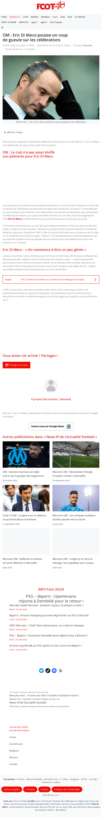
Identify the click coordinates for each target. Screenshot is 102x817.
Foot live (21, 779)
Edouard (65, 399)
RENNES (34, 16)
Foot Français (56, 22)
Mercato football (34, 779)
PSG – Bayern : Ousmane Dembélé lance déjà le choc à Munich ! (48, 635)
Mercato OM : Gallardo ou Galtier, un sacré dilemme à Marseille (23, 560)
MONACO (45, 16)
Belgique (14, 750)
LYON (25, 16)
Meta (65, 779)
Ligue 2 (44, 22)
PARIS (4, 16)
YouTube (93, 779)
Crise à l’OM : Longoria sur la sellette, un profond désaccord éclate (24, 517)
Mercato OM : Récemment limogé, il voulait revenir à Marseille (72, 473)
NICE (70, 16)
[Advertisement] (51, 180)
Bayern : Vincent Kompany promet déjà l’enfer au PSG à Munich (49, 615)
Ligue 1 (34, 22)
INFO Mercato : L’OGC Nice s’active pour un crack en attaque (47, 625)
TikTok (84, 779)
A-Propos (30, 789)
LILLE (55, 16)
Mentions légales (12, 789)
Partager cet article (16, 365)
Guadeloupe (15, 743)
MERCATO (24, 22)
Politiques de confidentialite (67, 789)
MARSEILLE (15, 16)
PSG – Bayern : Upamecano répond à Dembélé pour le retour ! (51, 598)
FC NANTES (80, 16)
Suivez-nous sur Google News (51, 426)
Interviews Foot (50, 779)
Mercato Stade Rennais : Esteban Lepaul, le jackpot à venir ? (46, 605)
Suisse (12, 736)
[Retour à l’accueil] (51, 6)
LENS (62, 16)
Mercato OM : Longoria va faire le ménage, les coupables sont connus (73, 560)
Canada (13, 763)
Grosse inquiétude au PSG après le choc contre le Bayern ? (45, 645)
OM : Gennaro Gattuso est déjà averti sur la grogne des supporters (23, 473)
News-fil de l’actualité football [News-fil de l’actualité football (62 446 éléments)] (27, 702)
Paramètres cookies (51, 782)
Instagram (74, 779)
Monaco (13, 757)
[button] (2, 27)
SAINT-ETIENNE (8, 22)
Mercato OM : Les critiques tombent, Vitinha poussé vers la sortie (74, 517)
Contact (44, 789)
